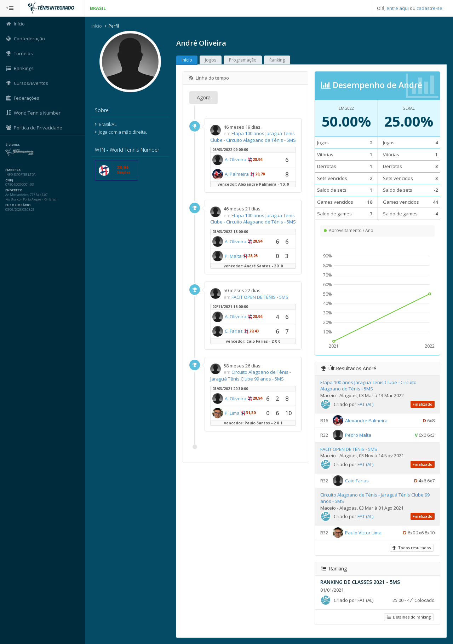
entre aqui (397, 8)
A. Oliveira (235, 159)
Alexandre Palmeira (366, 420)
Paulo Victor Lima (363, 532)
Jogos (210, 60)
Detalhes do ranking (409, 617)
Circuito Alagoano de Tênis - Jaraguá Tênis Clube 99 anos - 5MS (250, 375)
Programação (243, 60)
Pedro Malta (358, 434)
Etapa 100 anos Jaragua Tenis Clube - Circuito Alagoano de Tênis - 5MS (253, 136)
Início (96, 26)
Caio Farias (357, 480)
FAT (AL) (365, 404)
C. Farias (234, 331)
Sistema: (12, 145)
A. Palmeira (237, 174)
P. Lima (232, 413)
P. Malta (233, 256)
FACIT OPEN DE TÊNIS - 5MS (259, 297)
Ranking (277, 60)
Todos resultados (411, 547)
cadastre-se (429, 8)
